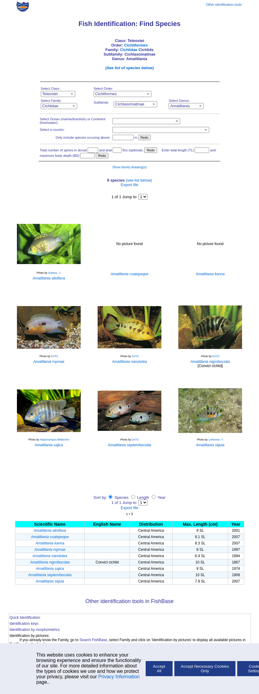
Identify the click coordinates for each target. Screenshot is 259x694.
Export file (129, 184)
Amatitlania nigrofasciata (50, 562)
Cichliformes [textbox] (106, 94)
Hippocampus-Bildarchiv (54, 439)
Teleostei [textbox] (50, 94)
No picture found (129, 244)
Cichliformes (136, 45)
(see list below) (139, 180)
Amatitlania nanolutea (49, 556)
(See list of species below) (129, 68)
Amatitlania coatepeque (50, 537)
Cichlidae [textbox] (50, 106)
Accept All (159, 668)
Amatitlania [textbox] (179, 106)
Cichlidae (128, 49)
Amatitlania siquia (50, 581)
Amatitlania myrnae (50, 549)
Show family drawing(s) (129, 167)
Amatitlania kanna (49, 543)
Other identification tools (223, 4)
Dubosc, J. (54, 272)
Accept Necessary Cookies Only (205, 668)
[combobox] (58, 94)
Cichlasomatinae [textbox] (129, 104)
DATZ (54, 356)
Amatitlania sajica (50, 568)
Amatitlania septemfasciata (49, 575)
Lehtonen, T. (216, 439)
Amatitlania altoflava (50, 530)
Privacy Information (119, 676)
